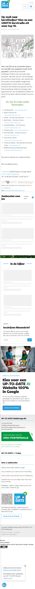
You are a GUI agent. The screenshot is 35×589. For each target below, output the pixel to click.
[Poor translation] (5, 546)
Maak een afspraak (11, 408)
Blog (8, 188)
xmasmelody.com (14, 145)
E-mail (3, 188)
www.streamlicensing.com (12, 122)
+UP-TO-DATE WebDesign (10, 174)
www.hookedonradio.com (13, 128)
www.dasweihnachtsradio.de (13, 150)
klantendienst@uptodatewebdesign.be (13, 427)
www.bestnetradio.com (11, 135)
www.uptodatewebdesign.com (14, 190)
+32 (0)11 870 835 (6, 423)
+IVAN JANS (5, 172)
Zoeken (31, 2)
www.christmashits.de (21, 130)
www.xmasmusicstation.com (13, 140)
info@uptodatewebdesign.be (10, 425)
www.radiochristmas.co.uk (12, 115)
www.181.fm (29, 117)
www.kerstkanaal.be (21, 110)
